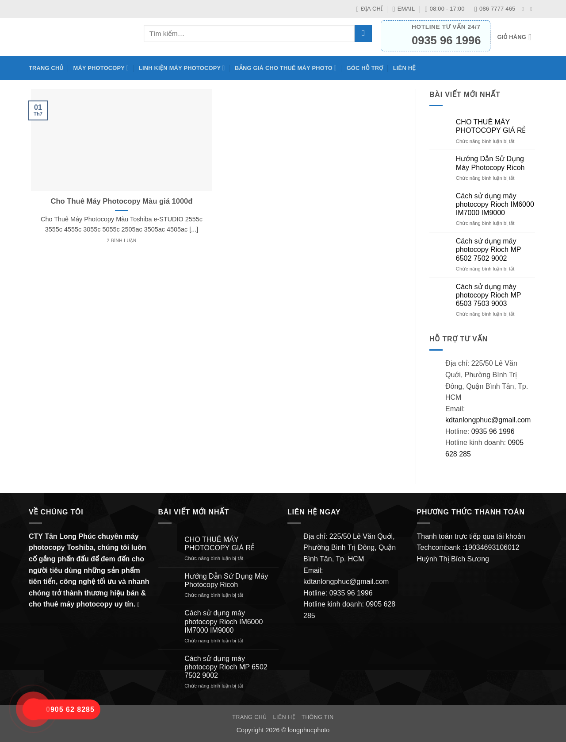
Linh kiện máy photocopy (182, 68)
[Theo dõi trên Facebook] (524, 9)
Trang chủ (46, 68)
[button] (517, 37)
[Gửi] (363, 33)
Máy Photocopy (101, 68)
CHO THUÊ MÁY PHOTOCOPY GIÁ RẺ (491, 126)
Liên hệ (404, 68)
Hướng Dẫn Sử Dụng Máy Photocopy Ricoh (490, 163)
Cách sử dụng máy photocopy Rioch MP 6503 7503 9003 (488, 295)
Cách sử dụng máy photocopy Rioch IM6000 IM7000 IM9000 (495, 204)
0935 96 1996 (493, 431)
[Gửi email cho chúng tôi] (532, 9)
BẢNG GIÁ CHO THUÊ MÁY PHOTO (286, 68)
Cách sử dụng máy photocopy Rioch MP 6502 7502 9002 (488, 249)
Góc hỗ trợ (365, 68)
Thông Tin (318, 717)
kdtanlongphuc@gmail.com (488, 420)
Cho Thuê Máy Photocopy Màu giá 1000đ (122, 201)
